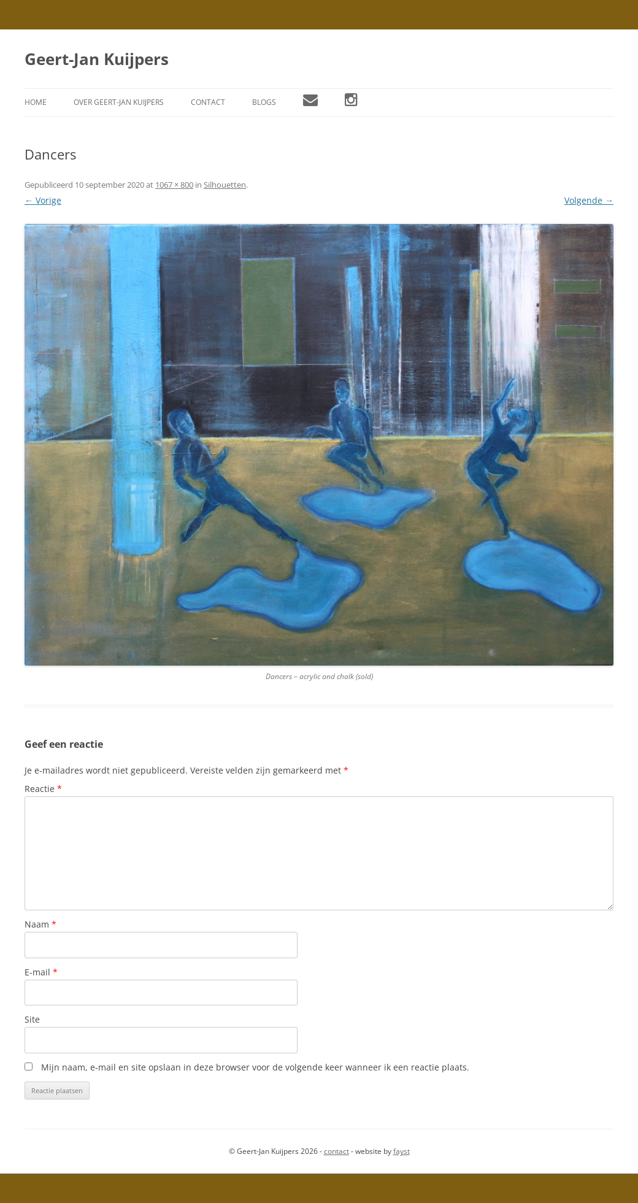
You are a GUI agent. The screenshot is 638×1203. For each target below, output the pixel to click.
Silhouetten (225, 184)
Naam (40, 924)
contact (336, 1151)
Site (32, 1019)
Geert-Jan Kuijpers (97, 59)
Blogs (264, 102)
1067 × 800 (174, 184)
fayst (401, 1151)
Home (36, 102)
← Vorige (43, 200)
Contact (208, 102)
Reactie (43, 788)
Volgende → (588, 200)
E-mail (41, 972)
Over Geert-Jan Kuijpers (119, 102)
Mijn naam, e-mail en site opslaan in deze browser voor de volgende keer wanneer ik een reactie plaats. (255, 1067)
